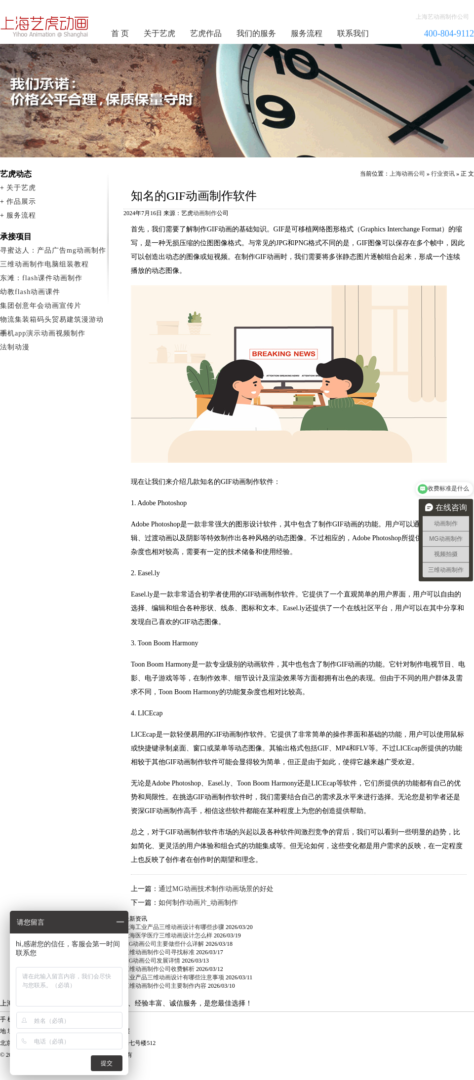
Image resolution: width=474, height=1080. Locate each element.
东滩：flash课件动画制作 (41, 278)
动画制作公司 (45, 26)
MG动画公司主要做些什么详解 (163, 943)
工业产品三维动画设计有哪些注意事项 (173, 977)
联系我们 (353, 33)
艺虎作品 (206, 33)
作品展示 (21, 201)
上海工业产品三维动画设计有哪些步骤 (173, 927)
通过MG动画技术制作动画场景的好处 (216, 889)
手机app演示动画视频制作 (42, 333)
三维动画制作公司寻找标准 (159, 952)
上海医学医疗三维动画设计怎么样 (167, 935)
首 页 (120, 33)
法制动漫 (15, 347)
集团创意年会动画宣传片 (40, 305)
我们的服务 (256, 33)
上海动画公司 (407, 173)
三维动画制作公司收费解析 (159, 969)
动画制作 (205, 213)
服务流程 (306, 33)
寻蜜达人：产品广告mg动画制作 (53, 250)
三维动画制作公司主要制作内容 (164, 985)
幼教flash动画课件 (30, 292)
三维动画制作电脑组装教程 (44, 264)
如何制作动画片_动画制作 (198, 902)
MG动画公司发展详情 (151, 960)
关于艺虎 (159, 33)
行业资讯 (443, 173)
